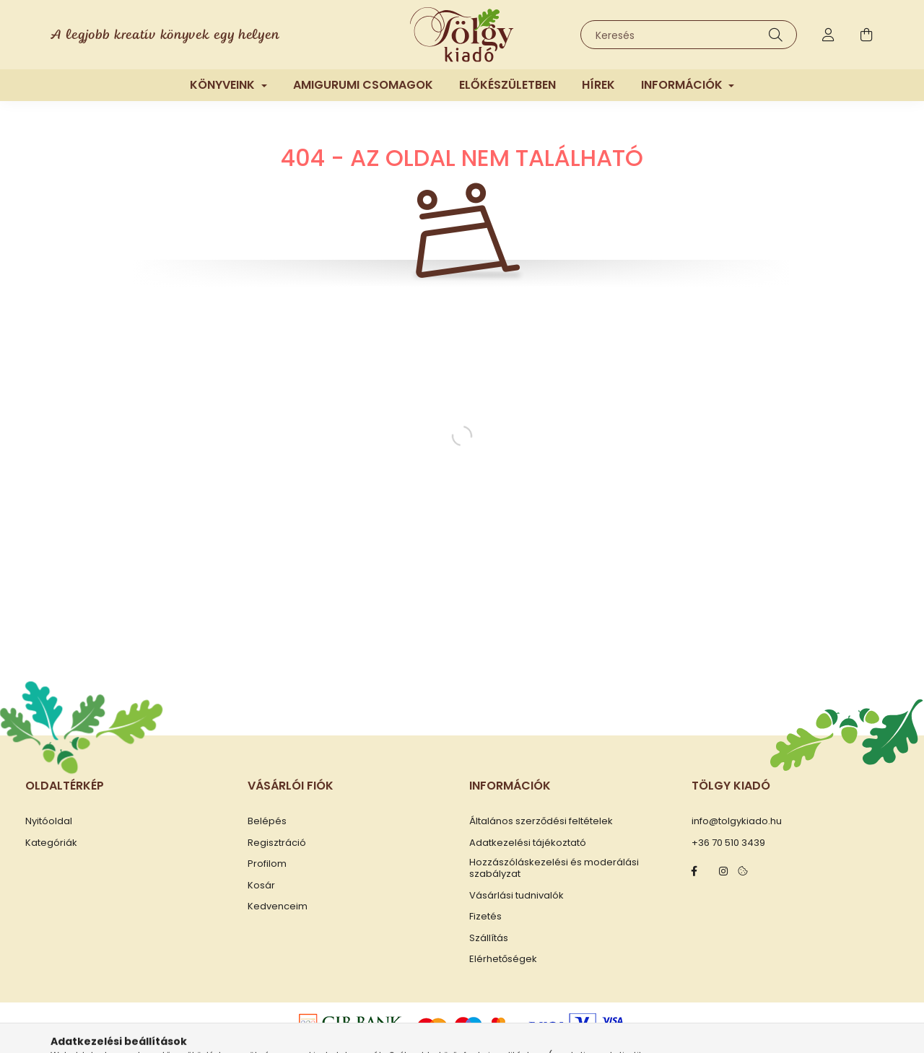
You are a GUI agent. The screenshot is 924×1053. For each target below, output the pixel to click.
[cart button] (866, 34)
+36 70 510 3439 (728, 843)
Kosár (261, 885)
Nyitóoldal (48, 821)
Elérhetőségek (503, 959)
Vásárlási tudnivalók (516, 895)
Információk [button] (683, 85)
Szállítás (488, 938)
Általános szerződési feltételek (541, 821)
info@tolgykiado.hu (737, 821)
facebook (694, 871)
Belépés (267, 821)
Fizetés (485, 916)
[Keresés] (688, 34)
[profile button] (828, 34)
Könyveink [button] (224, 85)
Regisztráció (277, 843)
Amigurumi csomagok (363, 85)
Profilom (267, 864)
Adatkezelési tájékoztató (527, 843)
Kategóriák (51, 843)
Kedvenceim (278, 906)
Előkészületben (507, 85)
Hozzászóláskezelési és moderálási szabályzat (554, 868)
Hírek (598, 85)
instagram (723, 871)
